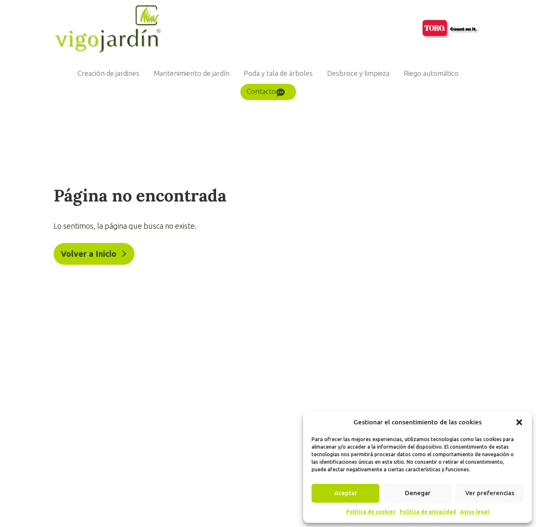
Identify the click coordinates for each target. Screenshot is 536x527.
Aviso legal (474, 511)
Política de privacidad (427, 511)
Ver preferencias (489, 492)
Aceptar (345, 492)
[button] (519, 422)
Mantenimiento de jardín (191, 73)
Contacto (261, 91)
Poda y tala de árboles (278, 73)
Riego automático (431, 73)
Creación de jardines (108, 73)
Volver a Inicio (88, 253)
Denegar (417, 492)
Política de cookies (370, 511)
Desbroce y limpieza (358, 73)
